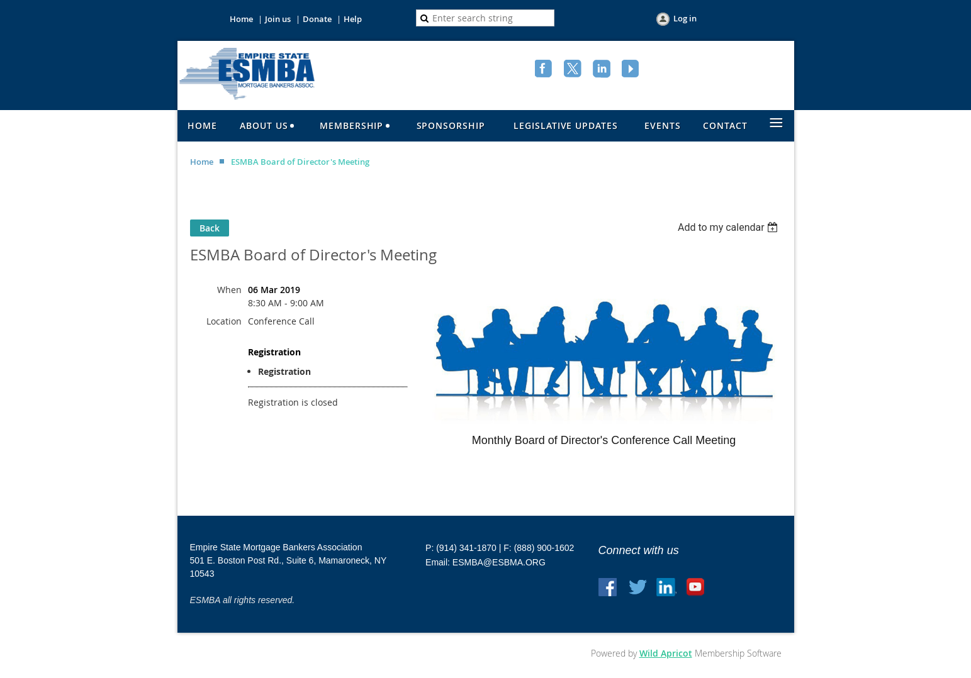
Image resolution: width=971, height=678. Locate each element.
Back (209, 228)
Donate (317, 19)
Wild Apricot (665, 653)
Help (353, 19)
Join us (278, 19)
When (229, 290)
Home (241, 19)
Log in (685, 18)
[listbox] (730, 227)
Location (224, 321)
